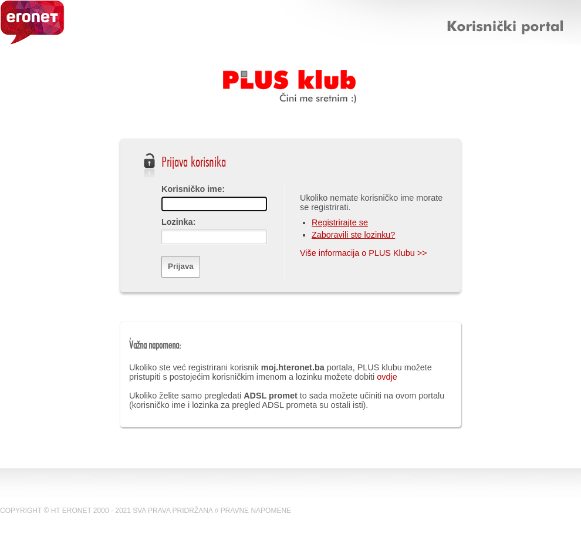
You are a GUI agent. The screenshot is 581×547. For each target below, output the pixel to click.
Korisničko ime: (193, 189)
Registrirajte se (340, 222)
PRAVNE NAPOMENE (256, 511)
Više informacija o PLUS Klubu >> (363, 253)
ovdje (387, 376)
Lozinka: (178, 222)
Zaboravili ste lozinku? (353, 234)
